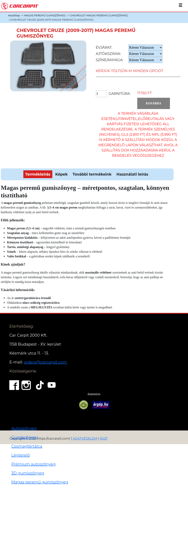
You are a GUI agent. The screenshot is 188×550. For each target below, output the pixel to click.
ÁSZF (104, 438)
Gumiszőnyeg (24, 437)
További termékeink (92, 174)
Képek (61, 174)
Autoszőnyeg (24, 428)
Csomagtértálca (26, 446)
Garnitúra (119, 94)
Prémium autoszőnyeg (33, 464)
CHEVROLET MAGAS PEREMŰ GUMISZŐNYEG (99, 15)
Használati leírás (132, 174)
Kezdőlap (14, 15)
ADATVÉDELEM (85, 438)
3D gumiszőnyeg (27, 473)
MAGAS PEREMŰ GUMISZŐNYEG (45, 15)
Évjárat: (104, 47)
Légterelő (20, 455)
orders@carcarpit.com (45, 362)
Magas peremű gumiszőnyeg (39, 482)
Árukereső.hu (94, 394)
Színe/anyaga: (109, 60)
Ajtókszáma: (108, 54)
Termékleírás (37, 174)
